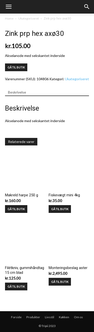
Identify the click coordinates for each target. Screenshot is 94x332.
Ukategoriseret (28, 18)
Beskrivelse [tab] (17, 92)
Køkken (64, 317)
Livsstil (49, 317)
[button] (87, 7)
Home (9, 18)
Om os (78, 317)
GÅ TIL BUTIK (16, 67)
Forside (16, 317)
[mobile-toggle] (9, 7)
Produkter (33, 317)
